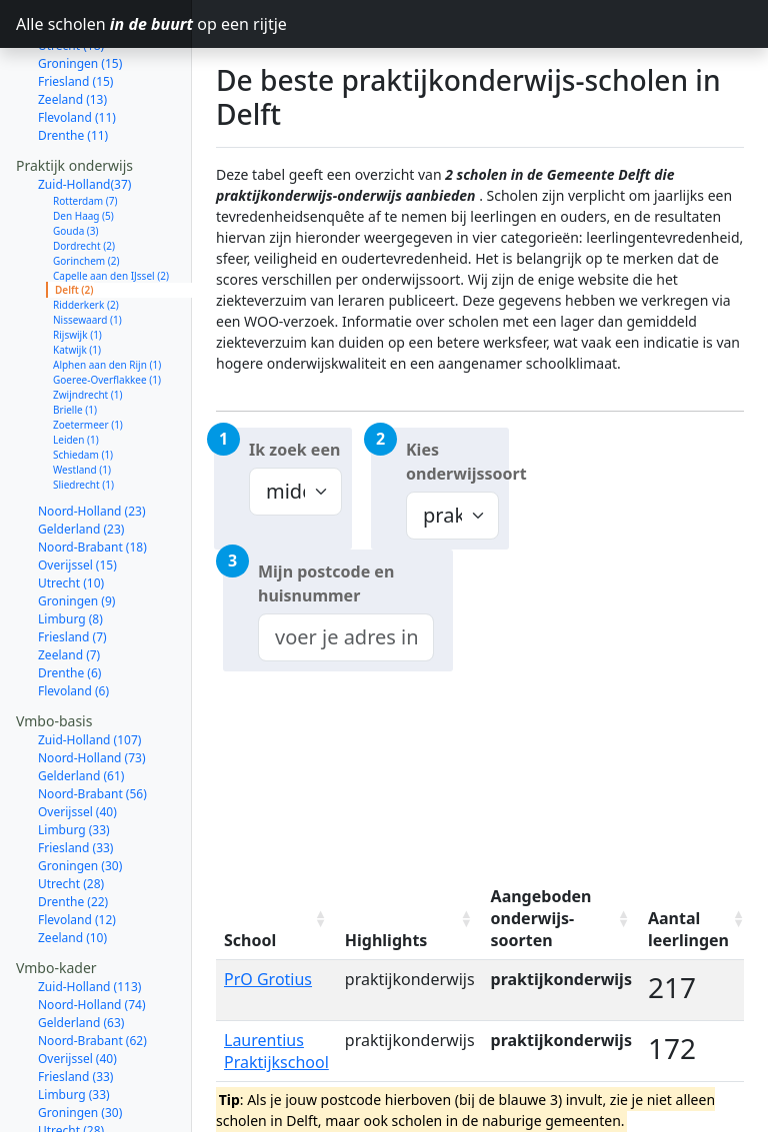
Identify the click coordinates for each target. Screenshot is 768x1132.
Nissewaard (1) (87, 249)
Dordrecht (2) (84, 175)
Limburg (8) (70, 548)
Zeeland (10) (72, 866)
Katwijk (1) (77, 279)
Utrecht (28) (71, 812)
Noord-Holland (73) (92, 686)
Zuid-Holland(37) (84, 113)
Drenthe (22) (73, 830)
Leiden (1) (76, 369)
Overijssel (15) (77, 494)
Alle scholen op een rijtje (104, 24)
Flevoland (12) (77, 848)
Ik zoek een (294, 450)
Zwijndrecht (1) (88, 324)
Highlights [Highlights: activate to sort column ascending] (386, 940)
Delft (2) (74, 219)
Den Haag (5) (83, 145)
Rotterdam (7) (85, 130)
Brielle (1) (75, 339)
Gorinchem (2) (86, 190)
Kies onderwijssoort (457, 462)
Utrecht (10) (71, 512)
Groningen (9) (76, 530)
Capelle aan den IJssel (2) (111, 205)
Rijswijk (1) (77, 264)
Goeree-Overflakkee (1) (107, 309)
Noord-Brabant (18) (92, 476)
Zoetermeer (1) (88, 354)
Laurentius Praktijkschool (276, 1051)
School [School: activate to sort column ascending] (250, 940)
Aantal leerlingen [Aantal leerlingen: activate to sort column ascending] (688, 929)
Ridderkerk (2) (86, 234)
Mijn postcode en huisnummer (326, 583)
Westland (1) (82, 399)
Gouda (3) (76, 160)
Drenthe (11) (73, 64)
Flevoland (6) (73, 619)
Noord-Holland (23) (92, 440)
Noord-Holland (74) (92, 933)
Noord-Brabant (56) (92, 722)
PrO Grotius (268, 979)
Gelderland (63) (81, 951)
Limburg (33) (74, 758)
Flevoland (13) (77, 1095)
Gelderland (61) (81, 704)
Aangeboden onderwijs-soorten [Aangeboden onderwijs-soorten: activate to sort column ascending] (541, 918)
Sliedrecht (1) (83, 414)
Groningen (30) (80, 794)
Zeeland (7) (69, 583)
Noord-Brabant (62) (92, 969)
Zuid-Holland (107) (89, 668)
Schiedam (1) (83, 384)
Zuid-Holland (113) (89, 915)
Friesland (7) (72, 566)
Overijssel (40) (77, 740)
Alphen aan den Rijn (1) (107, 294)
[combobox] (346, 637)
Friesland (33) (75, 776)
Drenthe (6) (69, 601)
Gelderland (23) (81, 458)
